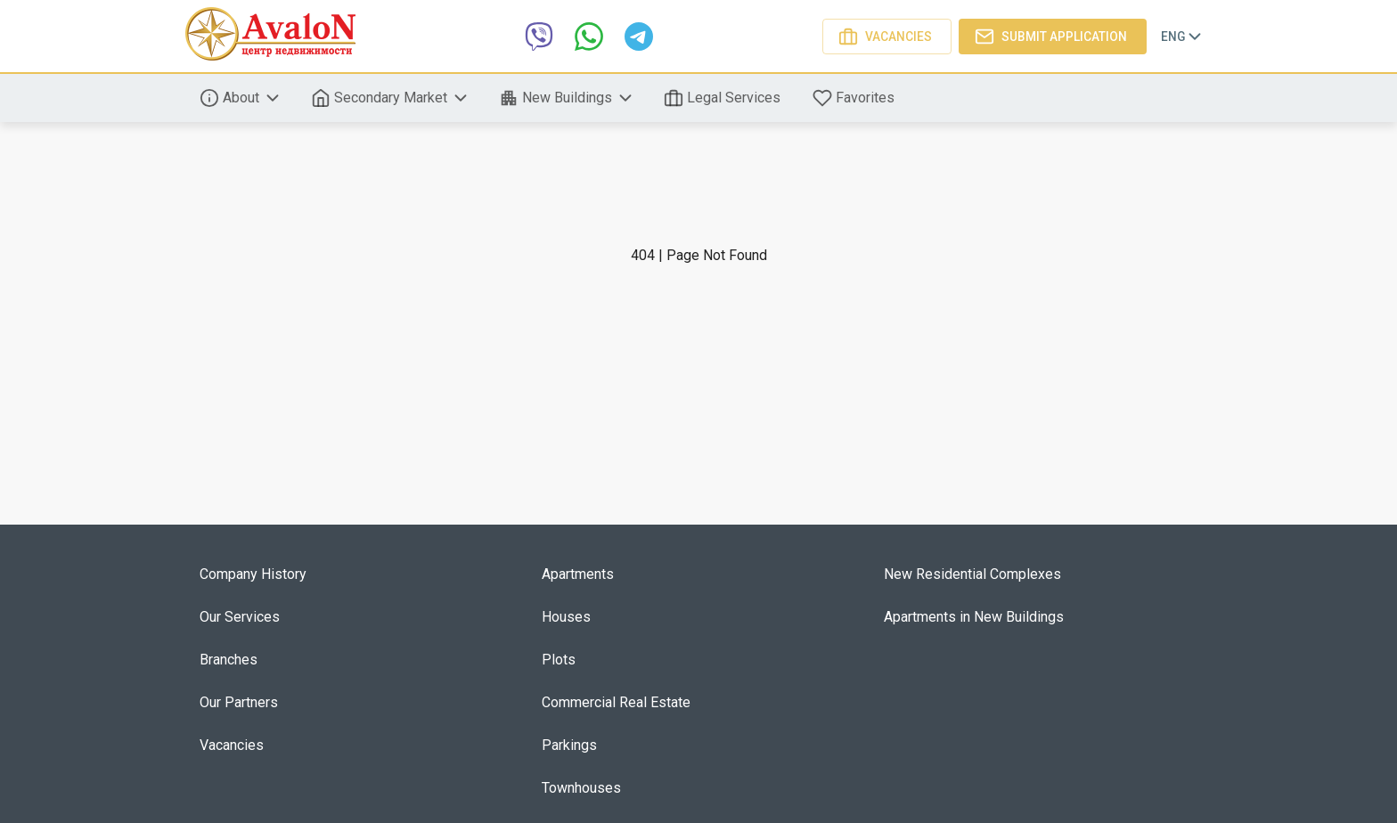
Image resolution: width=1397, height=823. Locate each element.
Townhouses (581, 787)
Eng (1183, 36)
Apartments (578, 574)
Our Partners (239, 702)
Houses (566, 616)
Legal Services (724, 98)
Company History (253, 574)
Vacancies (887, 36)
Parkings (569, 745)
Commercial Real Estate (616, 702)
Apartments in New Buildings (974, 616)
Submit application (1053, 36)
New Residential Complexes (972, 574)
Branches (228, 659)
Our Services (240, 616)
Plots (559, 659)
